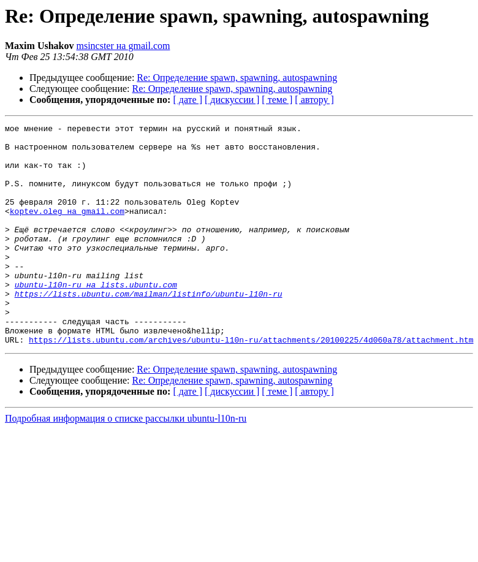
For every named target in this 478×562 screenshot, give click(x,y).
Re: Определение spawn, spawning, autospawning (237, 77)
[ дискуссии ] (232, 99)
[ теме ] (277, 99)
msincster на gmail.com (123, 45)
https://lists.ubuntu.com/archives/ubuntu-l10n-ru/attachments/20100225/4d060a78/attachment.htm (251, 383)
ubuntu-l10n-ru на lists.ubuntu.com (96, 317)
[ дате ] (187, 99)
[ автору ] (314, 99)
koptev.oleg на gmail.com (67, 229)
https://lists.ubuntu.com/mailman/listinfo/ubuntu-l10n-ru (149, 328)
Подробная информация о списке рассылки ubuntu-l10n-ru (125, 462)
